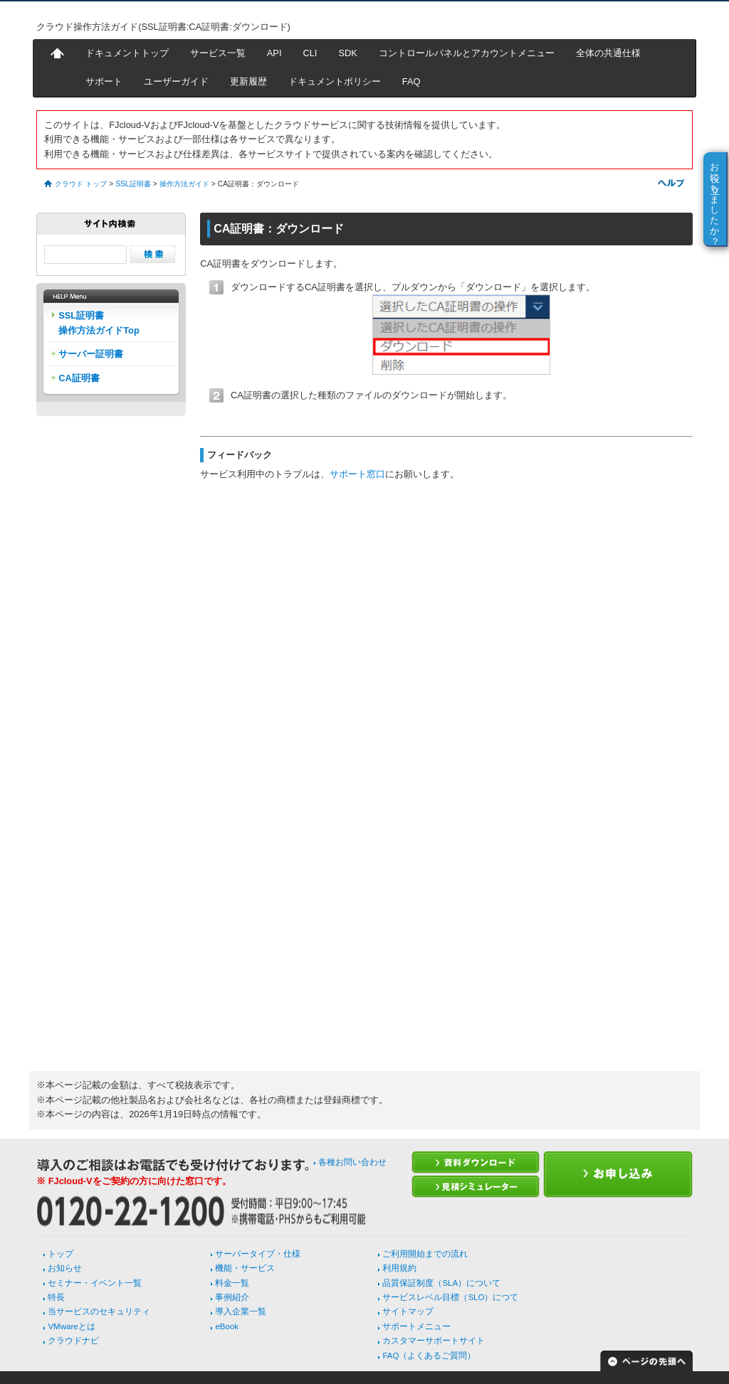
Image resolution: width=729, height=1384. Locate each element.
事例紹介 (232, 1297)
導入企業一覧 (240, 1311)
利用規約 (399, 1268)
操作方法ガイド (184, 184)
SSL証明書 (132, 184)
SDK (347, 53)
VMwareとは (71, 1326)
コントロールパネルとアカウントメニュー (467, 53)
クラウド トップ (81, 184)
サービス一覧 (218, 53)
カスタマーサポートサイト (433, 1340)
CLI (310, 53)
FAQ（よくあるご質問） (429, 1355)
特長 (56, 1297)
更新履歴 (248, 81)
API (274, 53)
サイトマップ (408, 1311)
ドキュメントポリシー (334, 81)
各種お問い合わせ (352, 1162)
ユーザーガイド (176, 81)
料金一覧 (232, 1283)
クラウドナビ (73, 1340)
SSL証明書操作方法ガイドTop (99, 322)
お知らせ (65, 1268)
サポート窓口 (357, 474)
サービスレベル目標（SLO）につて (450, 1297)
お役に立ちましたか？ (715, 198)
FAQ (411, 81)
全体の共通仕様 (608, 53)
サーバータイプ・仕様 (257, 1254)
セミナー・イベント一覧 (95, 1283)
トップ (60, 1254)
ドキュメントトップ (127, 53)
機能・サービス (245, 1268)
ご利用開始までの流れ (425, 1254)
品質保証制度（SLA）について (441, 1283)
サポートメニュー (416, 1326)
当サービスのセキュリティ (99, 1311)
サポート (103, 81)
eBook (226, 1326)
